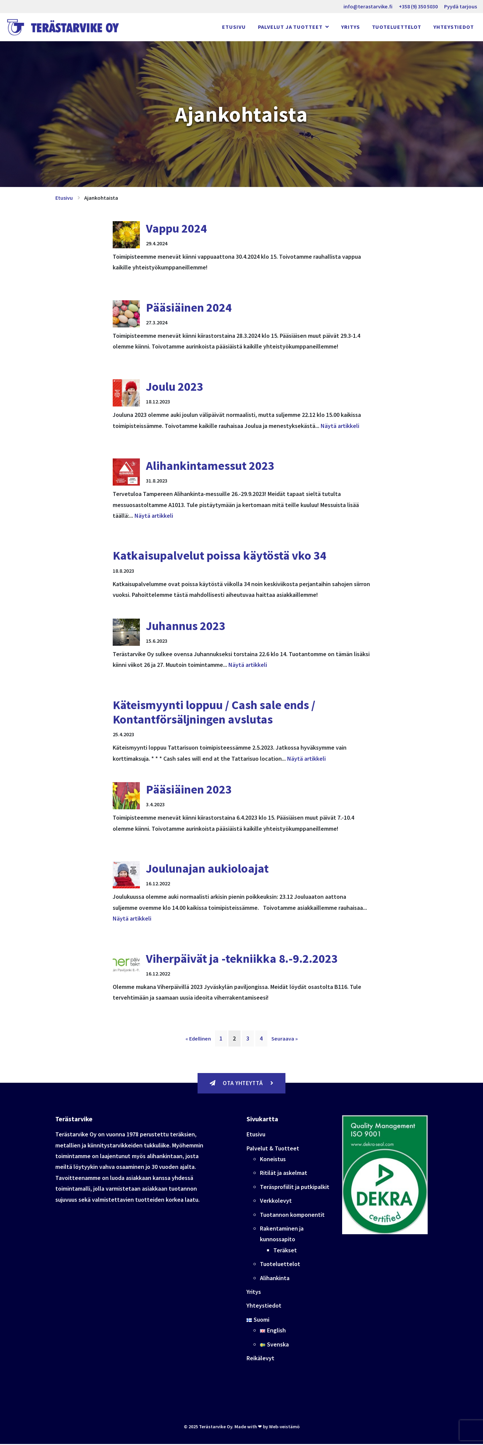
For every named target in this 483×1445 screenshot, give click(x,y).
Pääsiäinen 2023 (189, 789)
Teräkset (285, 1251)
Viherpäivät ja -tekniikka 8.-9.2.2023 (242, 958)
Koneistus (273, 1160)
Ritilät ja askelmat (283, 1174)
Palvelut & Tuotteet (273, 1149)
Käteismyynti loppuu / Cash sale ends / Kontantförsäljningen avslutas (214, 712)
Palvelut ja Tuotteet (291, 26)
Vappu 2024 (176, 228)
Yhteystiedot (453, 26)
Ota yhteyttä (241, 1084)
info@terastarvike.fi (367, 6)
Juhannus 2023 (185, 625)
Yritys (350, 26)
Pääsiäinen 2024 (189, 307)
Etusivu (234, 26)
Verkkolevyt (276, 1201)
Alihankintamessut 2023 (210, 465)
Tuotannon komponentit (292, 1215)
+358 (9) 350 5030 (418, 6)
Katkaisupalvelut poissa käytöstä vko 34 (219, 555)
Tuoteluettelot (397, 26)
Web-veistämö (284, 1428)
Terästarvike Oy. (216, 1428)
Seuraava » (284, 1038)
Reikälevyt (260, 1359)
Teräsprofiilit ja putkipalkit (294, 1188)
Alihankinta (274, 1278)
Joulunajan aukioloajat (207, 868)
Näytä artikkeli (340, 426)
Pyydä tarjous (460, 6)
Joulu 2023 (174, 386)
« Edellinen (198, 1038)
